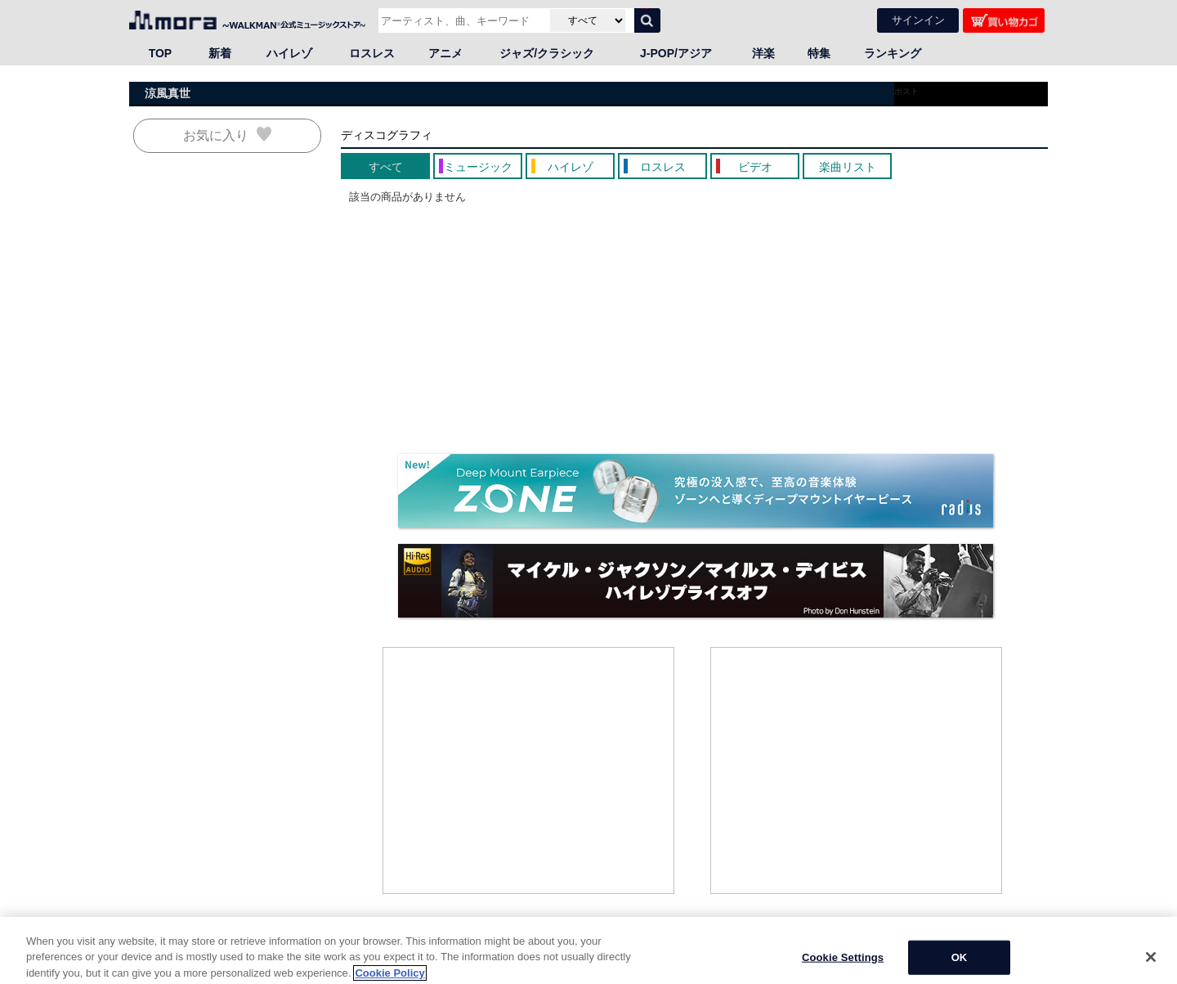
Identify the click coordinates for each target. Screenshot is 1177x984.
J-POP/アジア (676, 53)
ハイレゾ (289, 53)
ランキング (892, 53)
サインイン (918, 20)
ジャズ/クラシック (546, 53)
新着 (219, 53)
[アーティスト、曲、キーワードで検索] (462, 20)
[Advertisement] (529, 770)
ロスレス (372, 53)
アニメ (445, 53)
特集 (819, 53)
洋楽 (763, 53)
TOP (160, 53)
